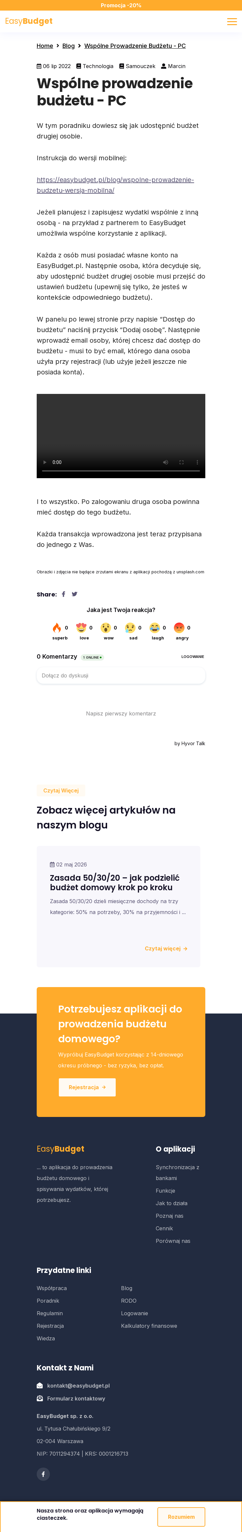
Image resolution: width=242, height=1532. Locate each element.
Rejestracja (87, 1087)
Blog (68, 45)
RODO (129, 1300)
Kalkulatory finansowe (149, 1325)
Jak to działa (171, 1203)
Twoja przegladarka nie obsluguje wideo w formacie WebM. (121, 436)
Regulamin (50, 1313)
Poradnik (48, 1300)
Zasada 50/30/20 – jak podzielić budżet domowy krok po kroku (115, 882)
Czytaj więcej (166, 948)
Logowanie (134, 1313)
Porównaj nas (173, 1241)
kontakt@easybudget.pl (78, 1385)
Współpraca (52, 1288)
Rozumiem (181, 1516)
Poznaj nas (169, 1215)
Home (45, 45)
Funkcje (165, 1190)
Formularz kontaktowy (76, 1398)
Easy (29, 21)
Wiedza (46, 1338)
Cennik (164, 1228)
